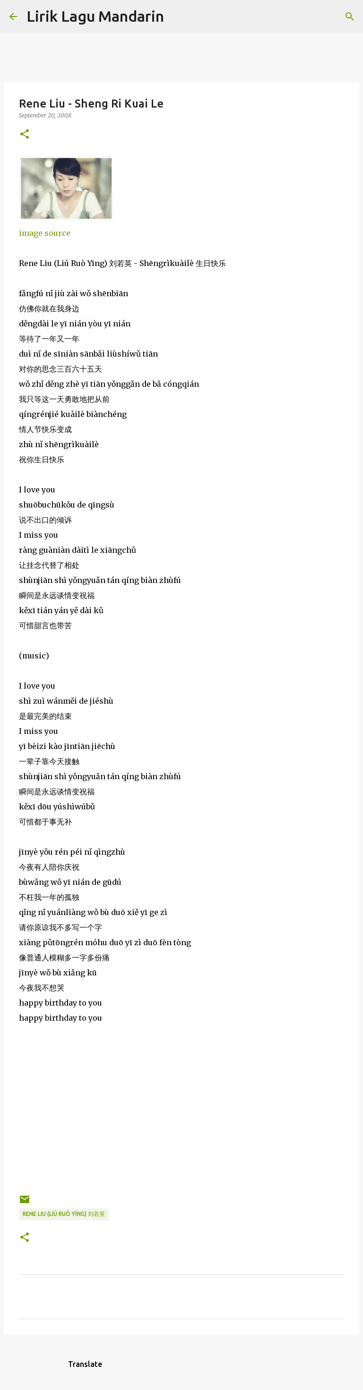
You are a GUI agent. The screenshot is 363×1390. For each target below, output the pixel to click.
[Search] (177, 16)
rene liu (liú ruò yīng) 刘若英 (64, 1214)
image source (44, 233)
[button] (24, 134)
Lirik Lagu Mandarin (95, 16)
